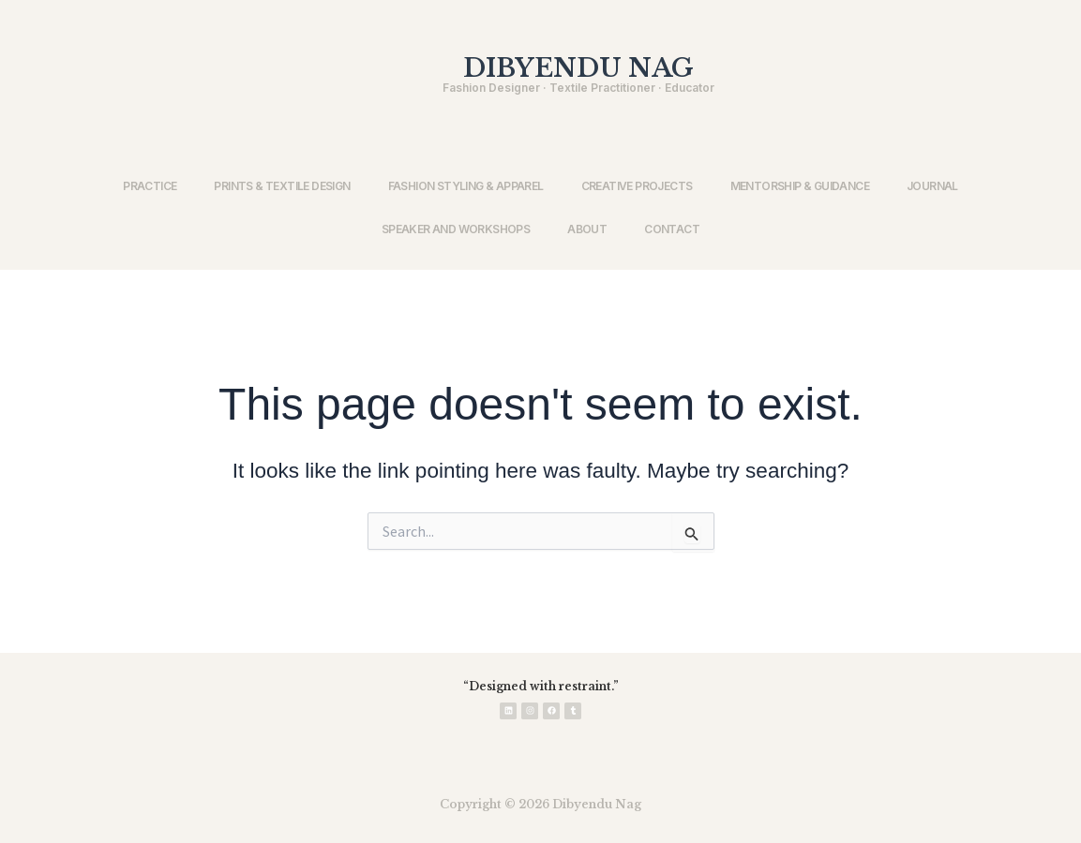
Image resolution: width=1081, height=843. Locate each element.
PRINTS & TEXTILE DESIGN (282, 186)
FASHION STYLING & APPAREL (466, 186)
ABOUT (587, 229)
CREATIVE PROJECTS (637, 186)
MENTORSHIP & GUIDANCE (799, 186)
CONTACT (671, 229)
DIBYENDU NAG (578, 67)
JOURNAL (932, 186)
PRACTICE (149, 186)
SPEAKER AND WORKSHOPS (456, 229)
